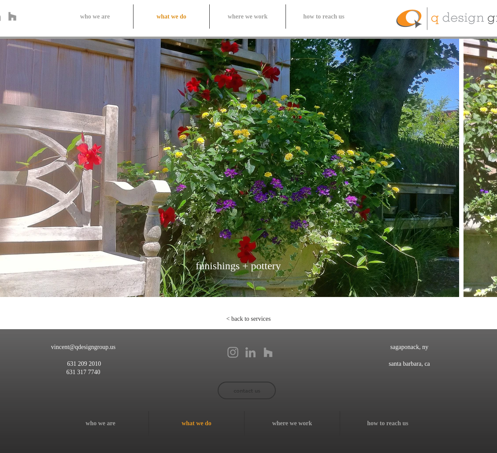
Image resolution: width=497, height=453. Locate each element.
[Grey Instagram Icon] (233, 352)
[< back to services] (248, 319)
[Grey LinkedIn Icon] (250, 352)
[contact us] (247, 390)
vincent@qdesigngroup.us (83, 347)
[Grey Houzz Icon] (12, 16)
